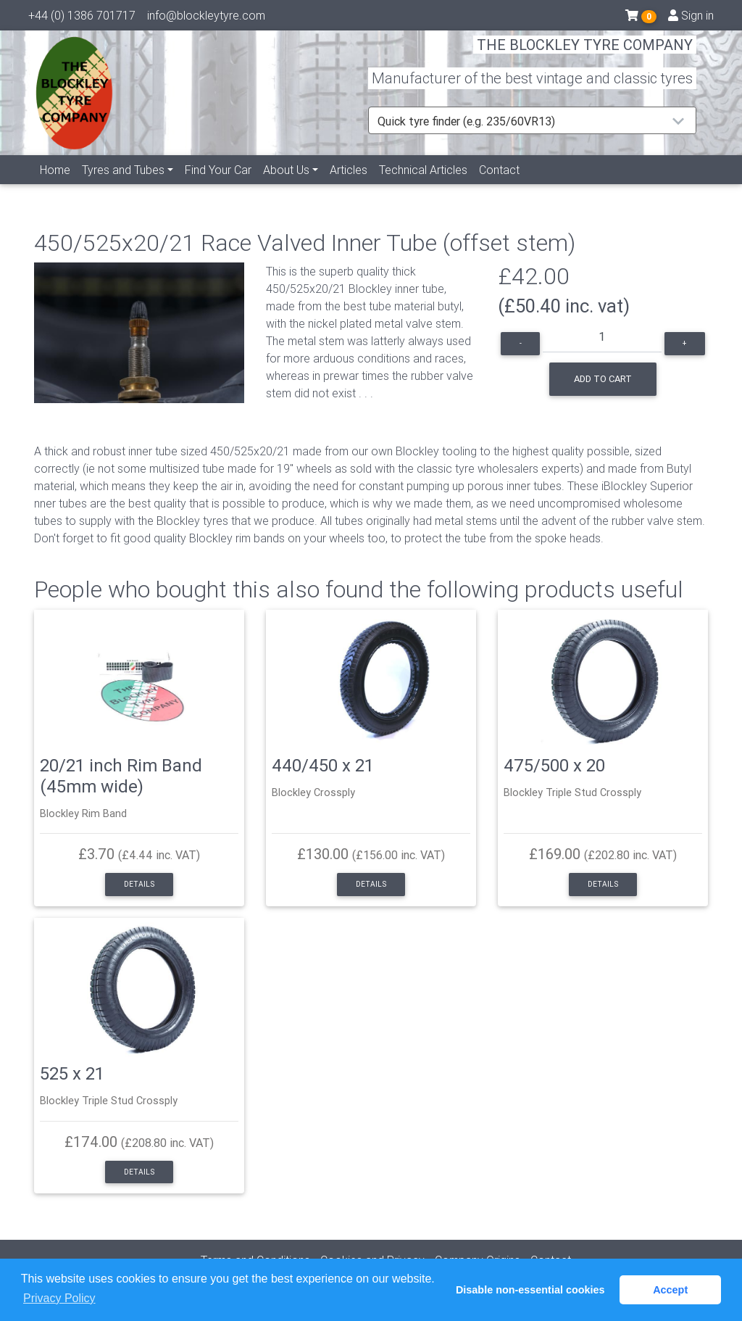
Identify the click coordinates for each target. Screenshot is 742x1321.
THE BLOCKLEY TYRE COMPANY (585, 54)
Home (55, 186)
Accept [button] (670, 1290)
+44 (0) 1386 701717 (82, 18)
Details (139, 884)
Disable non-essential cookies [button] (530, 1290)
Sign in (691, 18)
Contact (499, 186)
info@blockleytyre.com (206, 18)
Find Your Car (218, 186)
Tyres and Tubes (123, 186)
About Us (286, 186)
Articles (348, 186)
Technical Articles (423, 186)
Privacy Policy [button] (59, 1298)
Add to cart (603, 379)
